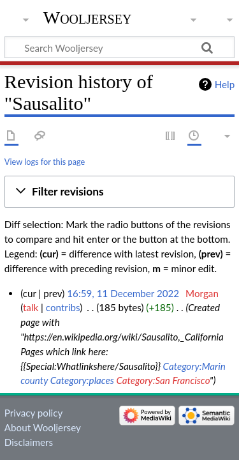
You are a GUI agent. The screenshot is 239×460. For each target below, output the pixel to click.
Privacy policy (33, 412)
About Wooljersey (42, 427)
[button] (119, 191)
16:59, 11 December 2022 (123, 293)
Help (225, 84)
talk (30, 307)
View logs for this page (44, 162)
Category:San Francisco (163, 380)
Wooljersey (87, 17)
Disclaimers (28, 442)
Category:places (82, 380)
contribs (63, 307)
